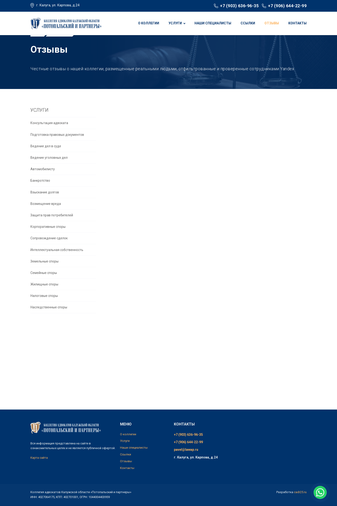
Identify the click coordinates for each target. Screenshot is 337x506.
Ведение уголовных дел (49, 170)
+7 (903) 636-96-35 (239, 5)
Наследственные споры (48, 319)
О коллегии (148, 23)
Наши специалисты (212, 23)
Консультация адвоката (49, 135)
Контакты (297, 23)
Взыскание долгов (44, 204)
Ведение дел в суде (45, 158)
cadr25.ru (300, 492)
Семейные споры (43, 285)
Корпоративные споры (48, 239)
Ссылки (248, 23)
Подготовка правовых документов (57, 147)
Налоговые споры (44, 308)
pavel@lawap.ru (186, 449)
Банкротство (40, 193)
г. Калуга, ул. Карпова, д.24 (57, 5)
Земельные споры (44, 273)
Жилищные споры (44, 296)
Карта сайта (39, 457)
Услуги (175, 23)
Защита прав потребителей (51, 227)
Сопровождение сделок (49, 250)
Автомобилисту (42, 181)
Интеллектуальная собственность (56, 262)
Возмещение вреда (45, 216)
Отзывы (271, 23)
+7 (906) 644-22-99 (287, 5)
